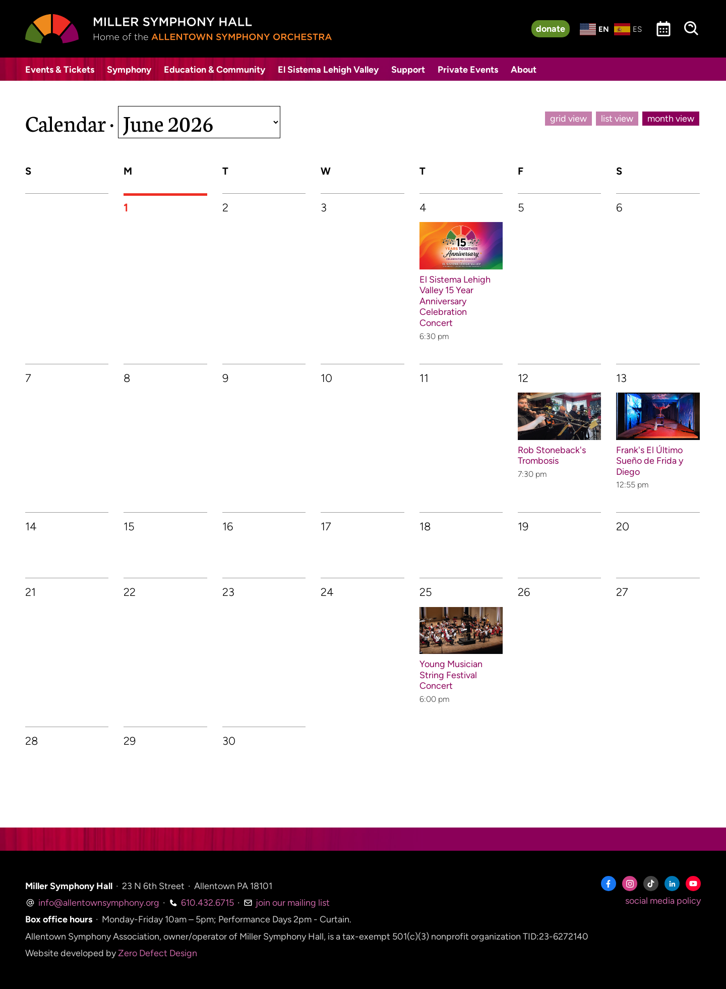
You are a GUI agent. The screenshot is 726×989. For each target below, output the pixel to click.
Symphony (129, 69)
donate (550, 28)
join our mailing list (287, 902)
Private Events (468, 69)
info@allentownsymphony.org (92, 902)
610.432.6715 (201, 902)
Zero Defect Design (157, 953)
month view (670, 118)
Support (408, 69)
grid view (568, 118)
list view (617, 118)
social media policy (663, 900)
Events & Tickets (59, 69)
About (523, 69)
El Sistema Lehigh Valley (328, 69)
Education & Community (214, 69)
